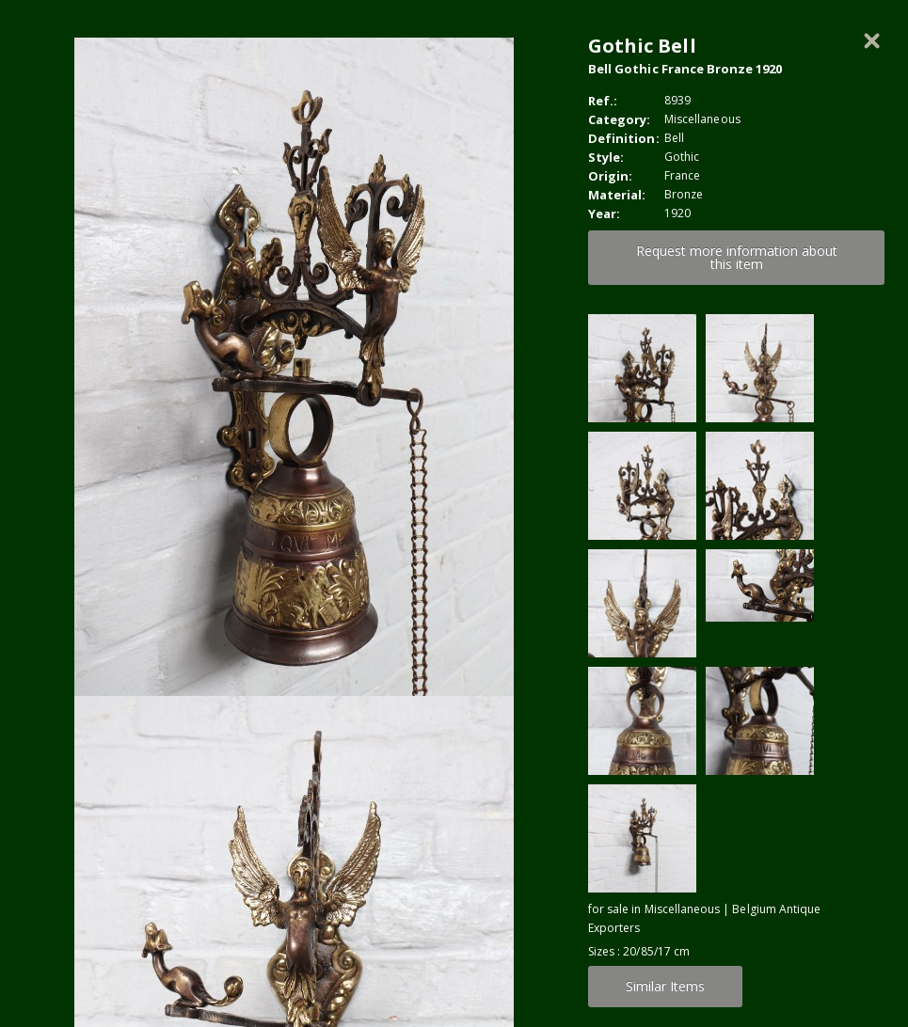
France (682, 175)
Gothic (681, 157)
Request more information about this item (736, 257)
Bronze (683, 194)
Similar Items (665, 986)
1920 (677, 213)
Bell (674, 138)
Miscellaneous (702, 119)
